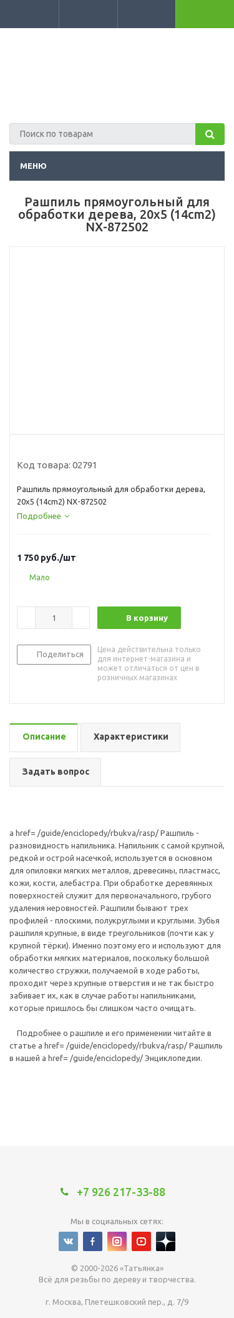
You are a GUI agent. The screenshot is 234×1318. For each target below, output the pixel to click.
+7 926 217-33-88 (176, 47)
